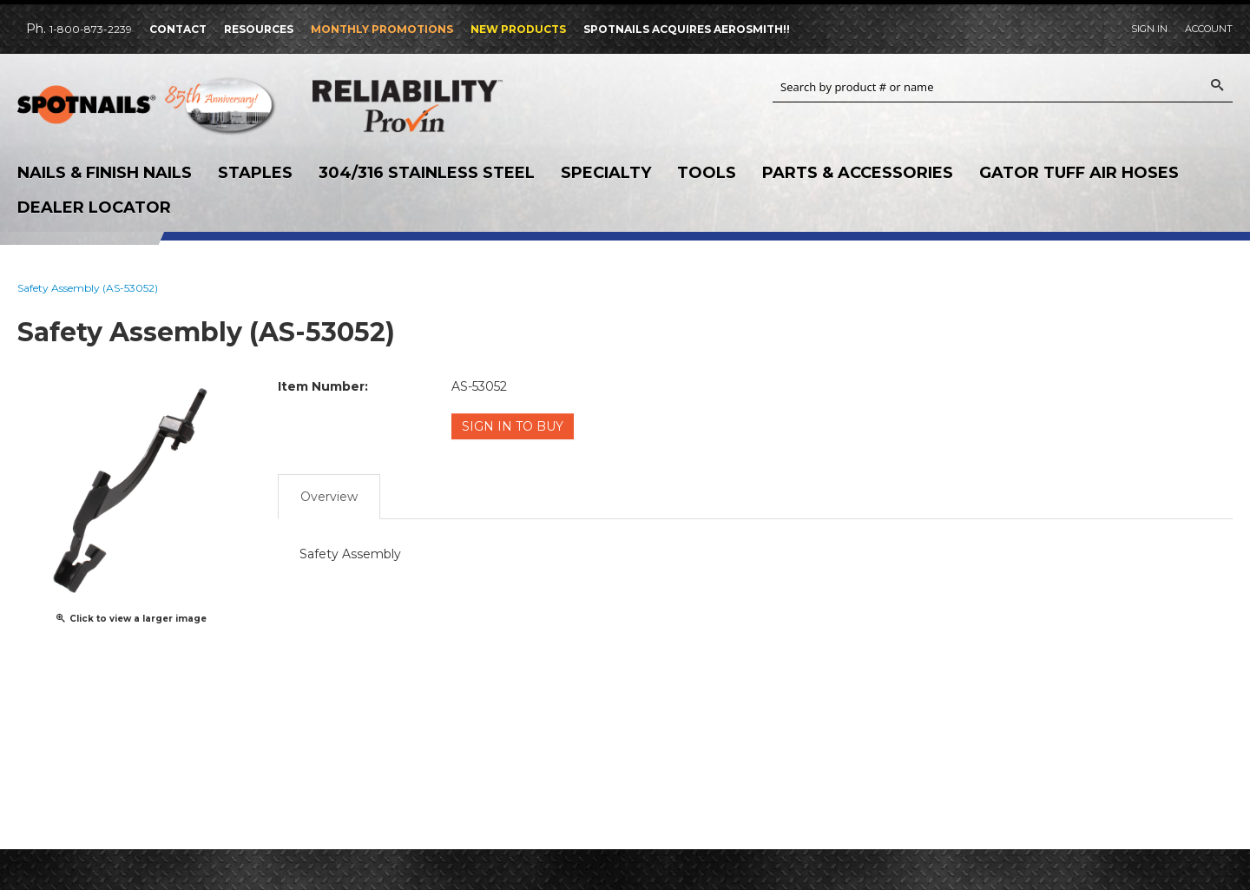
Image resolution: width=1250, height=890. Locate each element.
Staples (255, 172)
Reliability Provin (442, 105)
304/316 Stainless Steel (427, 172)
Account (1209, 29)
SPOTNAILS (147, 110)
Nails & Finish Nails (104, 172)
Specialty (606, 172)
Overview (329, 496)
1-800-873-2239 (90, 29)
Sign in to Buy (512, 426)
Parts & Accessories (857, 172)
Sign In (1149, 29)
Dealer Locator (94, 207)
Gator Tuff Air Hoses (1079, 172)
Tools (706, 172)
